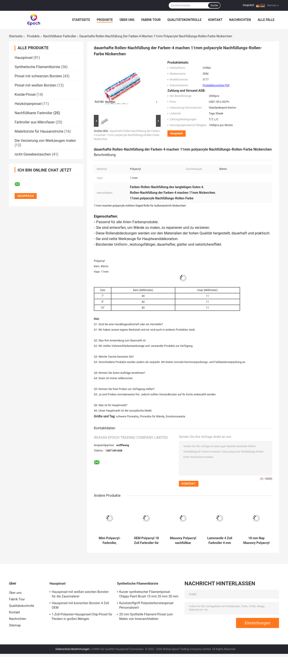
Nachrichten (240, 20)
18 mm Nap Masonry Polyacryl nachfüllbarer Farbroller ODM (256, 540)
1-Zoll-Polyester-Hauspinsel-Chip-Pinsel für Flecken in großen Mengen (82, 616)
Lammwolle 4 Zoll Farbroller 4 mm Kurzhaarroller (219, 540)
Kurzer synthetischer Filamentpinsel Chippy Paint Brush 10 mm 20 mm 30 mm (148, 594)
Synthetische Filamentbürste (37, 67)
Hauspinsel (24, 58)
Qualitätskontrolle (184, 20)
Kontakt (215, 20)
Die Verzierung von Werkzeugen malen (45, 140)
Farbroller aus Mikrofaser (35, 122)
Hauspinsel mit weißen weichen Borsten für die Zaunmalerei (80, 594)
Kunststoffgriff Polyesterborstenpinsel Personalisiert (146, 605)
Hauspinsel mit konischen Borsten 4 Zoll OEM (80, 605)
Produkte (105, 20)
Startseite (81, 20)
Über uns (126, 20)
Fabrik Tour (151, 20)
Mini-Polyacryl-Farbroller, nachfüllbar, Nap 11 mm (109, 540)
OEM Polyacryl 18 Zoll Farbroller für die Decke (146, 540)
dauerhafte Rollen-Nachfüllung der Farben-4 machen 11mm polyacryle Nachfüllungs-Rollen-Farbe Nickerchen (127, 135)
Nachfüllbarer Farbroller (59, 36)
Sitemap (15, 625)
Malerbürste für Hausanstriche (39, 131)
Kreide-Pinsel (25, 94)
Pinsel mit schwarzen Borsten (38, 76)
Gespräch (248, 5)
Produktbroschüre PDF (216, 85)
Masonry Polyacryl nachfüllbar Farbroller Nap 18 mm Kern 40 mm (183, 540)
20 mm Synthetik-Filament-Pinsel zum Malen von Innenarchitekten (146, 616)
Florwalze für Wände (152, 416)
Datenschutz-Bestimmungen (73, 649)
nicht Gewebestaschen (33, 154)
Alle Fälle (266, 20)
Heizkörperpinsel (28, 104)
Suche (214, 5)
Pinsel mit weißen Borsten (35, 85)
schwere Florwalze (127, 416)
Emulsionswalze (175, 416)
